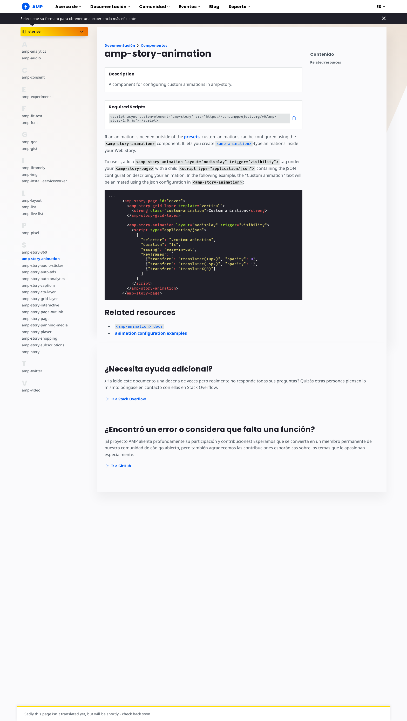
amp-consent (33, 77)
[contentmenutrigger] (345, 55)
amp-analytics (33, 51)
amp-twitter (32, 370)
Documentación (110, 7)
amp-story (30, 351)
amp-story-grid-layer (39, 298)
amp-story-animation (41, 258)
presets (191, 136)
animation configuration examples (151, 333)
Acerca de (68, 7)
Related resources (325, 62)
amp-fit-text (32, 115)
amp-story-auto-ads (38, 271)
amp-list (29, 206)
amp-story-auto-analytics (43, 278)
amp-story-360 (34, 252)
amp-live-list (32, 213)
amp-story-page (35, 318)
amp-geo (29, 141)
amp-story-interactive (40, 305)
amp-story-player (36, 331)
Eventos (189, 7)
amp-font (30, 122)
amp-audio (31, 57)
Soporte (239, 7)
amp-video (31, 390)
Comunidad (154, 7)
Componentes (154, 45)
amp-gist (29, 148)
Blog (214, 7)
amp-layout (31, 200)
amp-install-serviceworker (44, 180)
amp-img (29, 174)
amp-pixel (30, 232)
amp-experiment (36, 96)
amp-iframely (33, 167)
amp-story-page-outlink (42, 311)
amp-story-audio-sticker (42, 265)
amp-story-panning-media (44, 325)
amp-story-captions (38, 285)
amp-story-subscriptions (42, 344)
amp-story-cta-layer (38, 291)
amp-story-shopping (39, 338)
